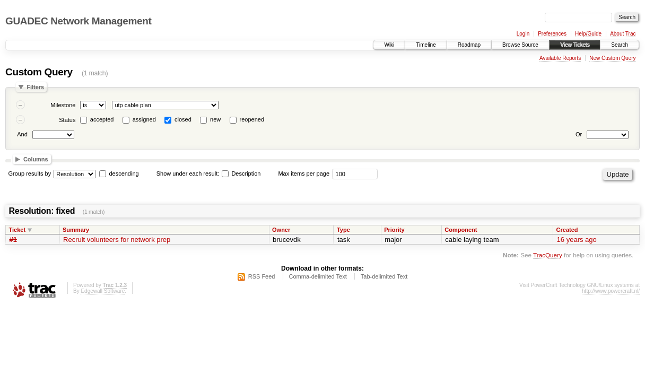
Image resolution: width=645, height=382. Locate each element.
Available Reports (560, 58)
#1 (13, 240)
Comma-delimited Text (318, 276)
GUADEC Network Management (78, 21)
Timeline (425, 45)
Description (241, 173)
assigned (144, 119)
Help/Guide (588, 34)
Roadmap (469, 45)
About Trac (622, 34)
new (215, 119)
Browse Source (520, 45)
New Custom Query (612, 58)
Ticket (17, 230)
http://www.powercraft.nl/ (611, 291)
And (22, 134)
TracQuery (547, 254)
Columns (35, 159)
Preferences (552, 34)
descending (123, 173)
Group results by (29, 173)
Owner (281, 230)
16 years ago (577, 240)
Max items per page (303, 173)
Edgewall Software (103, 291)
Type (343, 230)
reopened (252, 119)
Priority (394, 230)
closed (183, 119)
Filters (35, 87)
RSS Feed (261, 276)
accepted (102, 119)
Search (619, 45)
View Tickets (574, 45)
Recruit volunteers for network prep (116, 240)
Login (523, 34)
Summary (76, 230)
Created (567, 230)
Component (460, 230)
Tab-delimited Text (384, 276)
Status (67, 120)
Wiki (389, 45)
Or (579, 134)
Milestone (62, 105)
